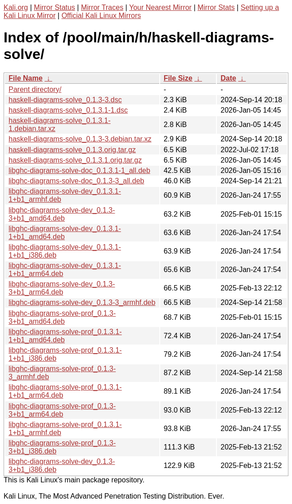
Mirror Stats (216, 7)
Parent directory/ (35, 89)
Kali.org (16, 7)
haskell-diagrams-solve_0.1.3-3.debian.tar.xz (80, 139)
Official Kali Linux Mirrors (101, 15)
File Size (178, 78)
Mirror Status (54, 7)
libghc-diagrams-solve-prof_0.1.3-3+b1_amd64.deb (62, 317)
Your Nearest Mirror (160, 7)
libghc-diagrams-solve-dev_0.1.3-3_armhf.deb (82, 302)
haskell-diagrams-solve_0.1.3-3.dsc (65, 100)
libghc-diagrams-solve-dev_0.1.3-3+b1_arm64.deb (62, 288)
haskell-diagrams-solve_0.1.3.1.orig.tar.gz (75, 160)
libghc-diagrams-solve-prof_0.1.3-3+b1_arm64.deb (62, 410)
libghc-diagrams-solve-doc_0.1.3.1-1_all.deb (79, 170)
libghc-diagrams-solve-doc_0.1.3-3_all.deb (76, 181)
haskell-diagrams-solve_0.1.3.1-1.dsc (68, 110)
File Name (26, 78)
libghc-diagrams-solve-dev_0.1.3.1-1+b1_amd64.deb (65, 233)
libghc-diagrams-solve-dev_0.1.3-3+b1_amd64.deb (62, 214)
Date (228, 78)
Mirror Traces (102, 7)
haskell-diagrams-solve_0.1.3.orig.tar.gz (72, 150)
